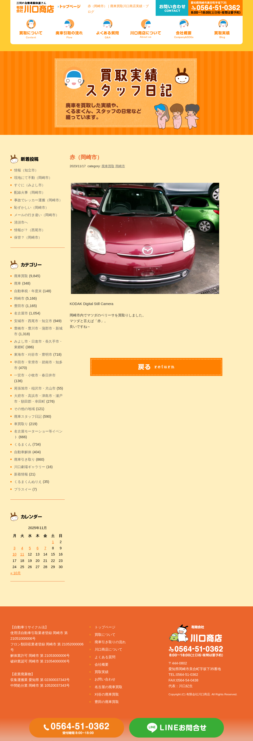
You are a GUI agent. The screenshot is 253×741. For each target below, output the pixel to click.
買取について (105, 635)
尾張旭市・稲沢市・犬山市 (35, 388)
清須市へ (21, 222)
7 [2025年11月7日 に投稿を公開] (45, 548)
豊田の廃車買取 (107, 702)
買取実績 (101, 672)
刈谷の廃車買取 (107, 694)
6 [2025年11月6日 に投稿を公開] (38, 548)
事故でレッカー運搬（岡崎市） (38, 200)
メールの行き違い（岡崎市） (36, 215)
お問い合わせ (105, 679)
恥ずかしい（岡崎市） (31, 207)
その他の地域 (24, 409)
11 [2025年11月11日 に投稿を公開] (22, 554)
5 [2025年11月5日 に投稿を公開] (30, 548)
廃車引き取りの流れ (110, 642)
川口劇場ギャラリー (29, 467)
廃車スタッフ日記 (28, 416)
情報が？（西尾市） (29, 230)
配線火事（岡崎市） (29, 192)
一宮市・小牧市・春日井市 (35, 375)
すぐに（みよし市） (29, 185)
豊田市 (19, 306)
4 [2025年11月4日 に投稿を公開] (22, 548)
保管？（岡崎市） (28, 237)
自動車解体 (22, 452)
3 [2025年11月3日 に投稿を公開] (15, 548)
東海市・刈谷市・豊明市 (33, 354)
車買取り (21, 424)
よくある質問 (105, 657)
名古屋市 (21, 313)
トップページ (105, 627)
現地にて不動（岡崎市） (33, 178)
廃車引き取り (24, 459)
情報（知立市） (26, 170)
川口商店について (108, 649)
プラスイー (22, 489)
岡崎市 (120, 166)
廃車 (17, 283)
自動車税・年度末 (28, 291)
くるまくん (22, 444)
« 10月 (15, 573)
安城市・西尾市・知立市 (33, 321)
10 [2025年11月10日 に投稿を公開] (15, 554)
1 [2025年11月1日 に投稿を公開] (53, 542)
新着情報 (21, 474)
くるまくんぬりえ (28, 482)
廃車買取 (108, 166)
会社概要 (101, 664)
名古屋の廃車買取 (108, 687)
